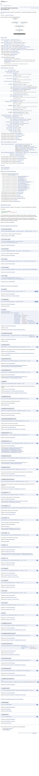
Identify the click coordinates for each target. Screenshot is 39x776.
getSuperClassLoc (16, 117)
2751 (8, 573)
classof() (7, 306)
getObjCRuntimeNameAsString (18, 112)
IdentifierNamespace (8, 59)
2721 (8, 389)
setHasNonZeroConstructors (18, 94)
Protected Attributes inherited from (9, 199)
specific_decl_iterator (15, 48)
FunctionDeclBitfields (22, 183)
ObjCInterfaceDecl (7, 115)
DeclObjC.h (12, 222)
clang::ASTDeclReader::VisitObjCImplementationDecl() (16, 629)
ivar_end (14, 129)
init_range (6, 45)
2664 (8, 562)
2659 (8, 263)
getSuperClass (15, 115)
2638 (8, 707)
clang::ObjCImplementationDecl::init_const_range (13, 241)
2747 (8, 281)
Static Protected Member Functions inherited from (13, 198)
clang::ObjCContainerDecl (15, 52)
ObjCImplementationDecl (7, 5)
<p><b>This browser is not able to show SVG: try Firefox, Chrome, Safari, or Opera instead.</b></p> (19, 26)
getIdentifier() (7, 391)
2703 (8, 638)
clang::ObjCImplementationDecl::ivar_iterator (12, 269)
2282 (8, 325)
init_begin (15, 72)
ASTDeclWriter (9, 716)
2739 (8, 692)
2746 (8, 272)
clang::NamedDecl (14, 54)
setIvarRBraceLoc (16, 123)
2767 (8, 294)
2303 (8, 650)
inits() (23, 501)
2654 (8, 255)
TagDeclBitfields (21, 177)
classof (16, 153)
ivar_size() (13, 576)
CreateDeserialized (19, 152)
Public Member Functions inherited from (12, 133)
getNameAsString (16, 109)
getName (14, 105)
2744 (8, 374)
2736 (8, 437)
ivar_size (15, 130)
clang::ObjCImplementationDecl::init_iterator (12, 250)
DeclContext (27, 144)
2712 (8, 351)
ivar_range (6, 49)
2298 (8, 339)
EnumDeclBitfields (21, 179)
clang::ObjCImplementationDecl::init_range (12, 261)
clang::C (6, 327)
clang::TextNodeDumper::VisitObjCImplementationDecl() (11, 452)
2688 (8, 415)
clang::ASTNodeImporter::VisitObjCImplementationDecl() (11, 366)
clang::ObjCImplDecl (14, 51)
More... (2, 13)
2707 (8, 473)
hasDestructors (16, 96)
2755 (8, 595)
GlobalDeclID (33, 152)
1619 (8, 427)
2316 (8, 512)
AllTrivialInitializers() (10, 501)
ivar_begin (15, 127)
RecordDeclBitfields (21, 180)
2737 (8, 460)
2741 (8, 663)
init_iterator (7, 39)
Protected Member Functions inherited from (12, 192)
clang (1, 5)
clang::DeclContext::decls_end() (10, 597)
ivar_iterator (7, 48)
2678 (8, 524)
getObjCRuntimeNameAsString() (21, 392)
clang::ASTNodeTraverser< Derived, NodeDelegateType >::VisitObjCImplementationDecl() (17, 554)
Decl (17, 58)
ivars (14, 126)
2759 (8, 607)
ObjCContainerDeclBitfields (23, 187)
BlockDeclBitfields (21, 190)
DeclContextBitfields (12, 174)
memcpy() (11, 652)
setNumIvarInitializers (17, 86)
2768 (8, 304)
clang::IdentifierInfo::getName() (18, 391)
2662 (8, 549)
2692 (8, 684)
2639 (8, 719)
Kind (22, 155)
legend (19, 35)
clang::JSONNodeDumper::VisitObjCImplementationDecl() (11, 451)
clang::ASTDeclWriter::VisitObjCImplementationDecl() (15, 365)
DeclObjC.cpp (13, 325)
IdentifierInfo (8, 101)
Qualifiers (13, 61)
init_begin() (15, 74)
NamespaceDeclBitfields (22, 176)
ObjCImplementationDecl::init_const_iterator (10, 507)
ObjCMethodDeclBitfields (22, 186)
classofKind (17, 155)
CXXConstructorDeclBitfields (23, 184)
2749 (8, 617)
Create (16, 144)
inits (14, 70)
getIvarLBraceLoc (16, 122)
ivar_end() (13, 587)
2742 (8, 363)
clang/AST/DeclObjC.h (9, 15)
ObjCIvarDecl (23, 48)
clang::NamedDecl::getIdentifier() (28, 353)
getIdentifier (15, 101)
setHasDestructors (16, 100)
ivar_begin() (7, 587)
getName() (8, 355)
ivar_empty (15, 131)
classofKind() (7, 295)
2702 (8, 487)
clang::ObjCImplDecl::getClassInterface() (12, 353)
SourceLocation (9, 117)
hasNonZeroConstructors (17, 90)
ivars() (18, 576)
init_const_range (7, 46)
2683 (8, 539)
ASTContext (24, 88)
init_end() (14, 79)
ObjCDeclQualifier (7, 61)
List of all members (36, 8)
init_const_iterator (8, 42)
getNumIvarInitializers (17, 84)
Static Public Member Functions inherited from (13, 156)
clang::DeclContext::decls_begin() (11, 575)
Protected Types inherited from (10, 173)
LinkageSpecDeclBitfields (22, 188)
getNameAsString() (9, 392)
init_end (14, 78)
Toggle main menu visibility (1, 3)
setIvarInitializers (17, 88)
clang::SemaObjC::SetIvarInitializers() (13, 654)
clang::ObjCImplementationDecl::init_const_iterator (14, 231)
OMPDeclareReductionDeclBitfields (24, 181)
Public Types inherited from (9, 51)
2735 (8, 445)
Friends (32, 8)
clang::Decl (13, 57)
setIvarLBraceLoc (16, 120)
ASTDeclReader (7, 167)
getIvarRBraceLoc (16, 124)
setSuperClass (15, 119)
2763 (8, 585)
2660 (8, 245)
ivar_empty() (8, 576)
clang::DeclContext (14, 65)
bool (11, 90)
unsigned (10, 84)
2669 (8, 499)
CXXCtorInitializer (15, 39)
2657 (8, 235)
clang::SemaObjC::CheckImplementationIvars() (14, 447)
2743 (8, 673)
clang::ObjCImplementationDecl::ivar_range (12, 277)
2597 (7, 222)
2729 (8, 403)
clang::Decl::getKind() (15, 295)
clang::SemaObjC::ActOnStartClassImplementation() (15, 329)
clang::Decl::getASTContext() (10, 514)
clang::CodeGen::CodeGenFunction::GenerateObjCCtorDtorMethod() (18, 553)
